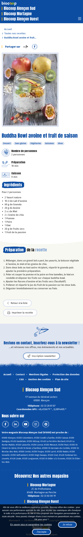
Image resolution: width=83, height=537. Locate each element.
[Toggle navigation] (79, 19)
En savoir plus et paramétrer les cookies (31, 524)
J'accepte (41, 532)
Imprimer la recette (20, 312)
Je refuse (67, 524)
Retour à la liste (17, 303)
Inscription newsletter (41, 356)
